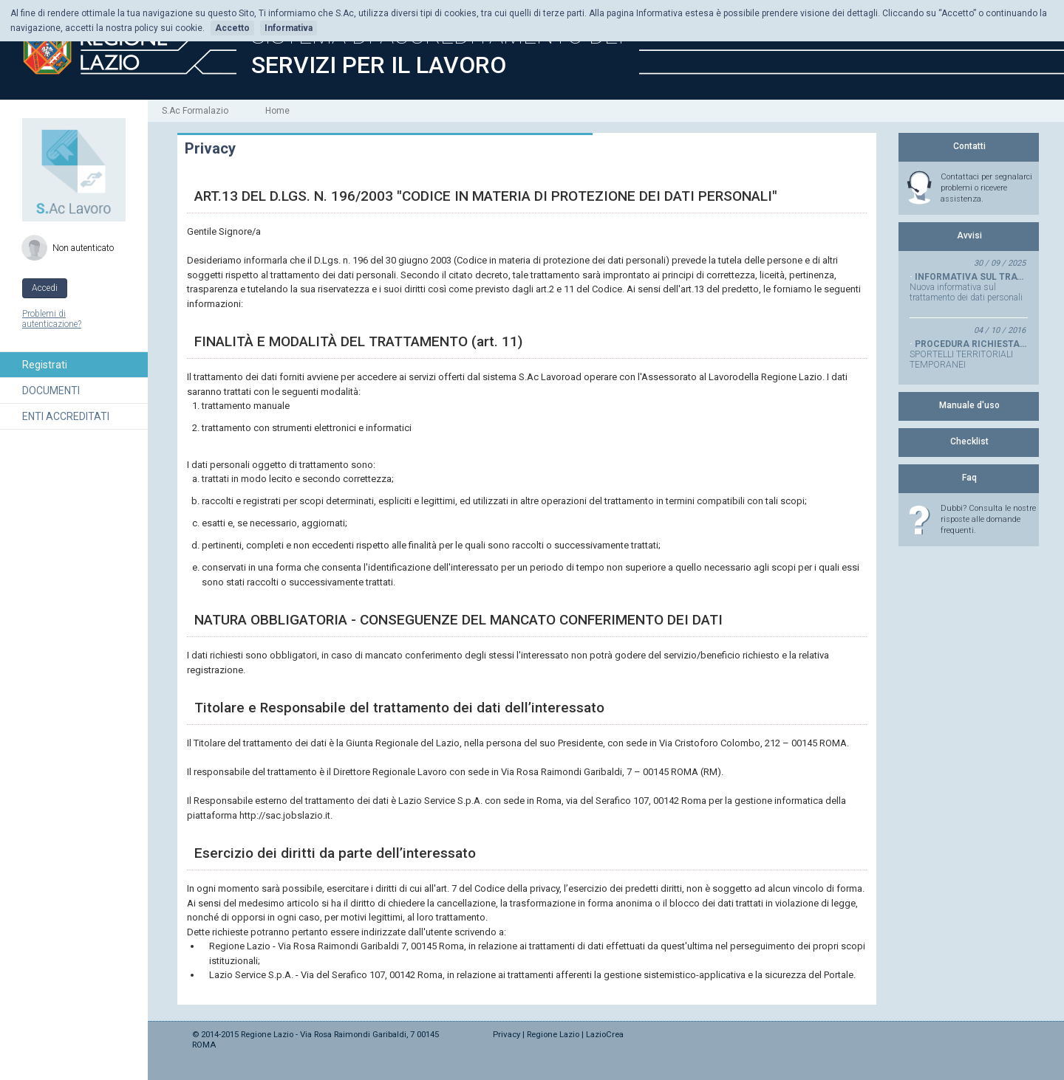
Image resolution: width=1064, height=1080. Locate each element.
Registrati (44, 365)
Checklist (969, 441)
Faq (969, 477)
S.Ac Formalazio (195, 111)
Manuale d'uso (969, 405)
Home (277, 111)
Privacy (506, 1034)
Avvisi (969, 235)
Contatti (969, 146)
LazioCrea (605, 1034)
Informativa (289, 28)
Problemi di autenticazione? (51, 319)
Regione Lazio (553, 1034)
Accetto (232, 28)
